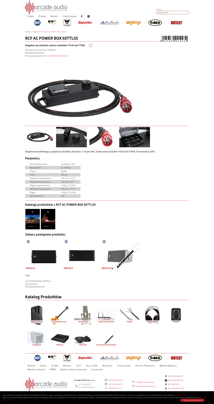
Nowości (31, 365)
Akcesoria (46, 31)
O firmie (54, 365)
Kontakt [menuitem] (54, 16)
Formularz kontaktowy (145, 386)
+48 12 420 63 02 (115, 384)
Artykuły (67, 365)
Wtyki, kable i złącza (59, 31)
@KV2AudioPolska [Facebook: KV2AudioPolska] (176, 388)
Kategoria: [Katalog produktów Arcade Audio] (29, 31)
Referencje (107, 365)
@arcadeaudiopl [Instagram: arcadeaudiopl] (175, 380)
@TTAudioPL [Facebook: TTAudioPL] (173, 384)
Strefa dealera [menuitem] (69, 16)
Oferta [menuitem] (31, 16)
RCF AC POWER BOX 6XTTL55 (55, 55)
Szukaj (159, 9)
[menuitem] (82, 16)
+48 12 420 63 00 (115, 380)
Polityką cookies (181, 395)
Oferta (43, 365)
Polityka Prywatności (145, 365)
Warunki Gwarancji (168, 365)
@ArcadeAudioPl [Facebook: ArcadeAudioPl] (175, 376)
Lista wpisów (96, 369)
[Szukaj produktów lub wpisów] (172, 12)
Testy (78, 365)
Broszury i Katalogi (36, 369)
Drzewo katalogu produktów (73, 369)
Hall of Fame (92, 365)
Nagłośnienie (37, 31)
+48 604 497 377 (115, 388)
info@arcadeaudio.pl (145, 382)
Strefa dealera (124, 365)
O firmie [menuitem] (42, 16)
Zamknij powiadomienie (192, 400)
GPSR (53, 369)
